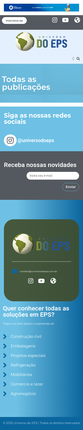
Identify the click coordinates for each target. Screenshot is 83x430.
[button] (73, 58)
